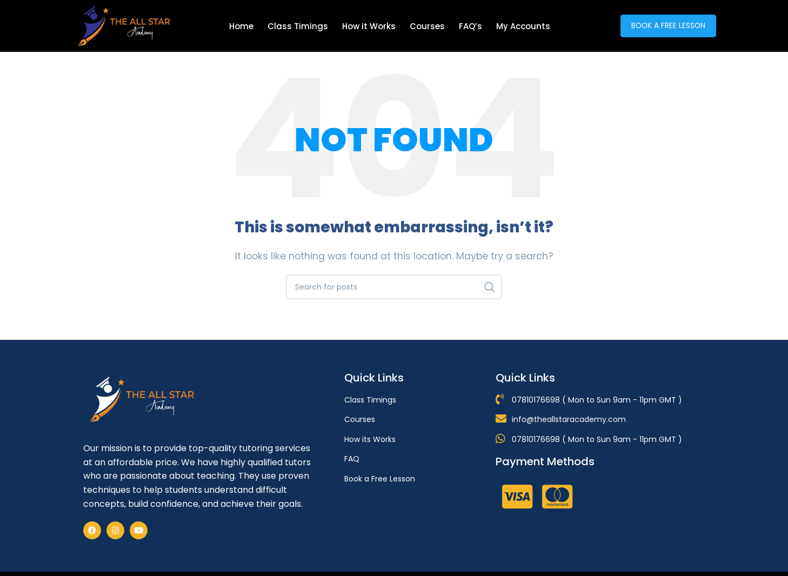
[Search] (394, 286)
